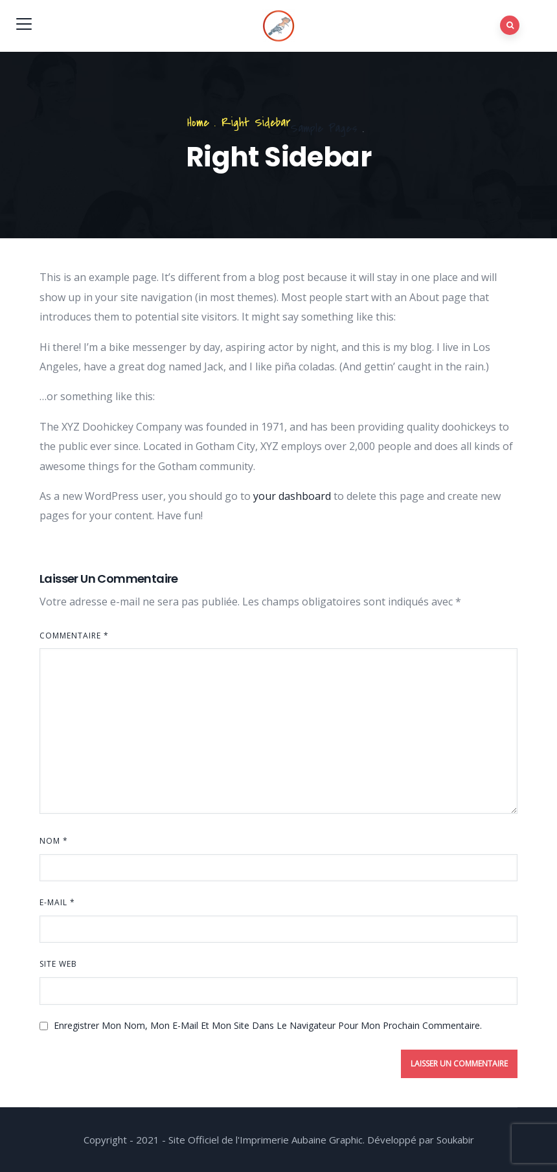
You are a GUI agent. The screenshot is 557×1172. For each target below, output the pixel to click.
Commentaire (74, 635)
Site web (58, 963)
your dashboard (292, 496)
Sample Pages (324, 128)
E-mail (57, 902)
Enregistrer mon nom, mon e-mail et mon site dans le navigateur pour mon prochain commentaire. (268, 1025)
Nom (54, 840)
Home (198, 122)
